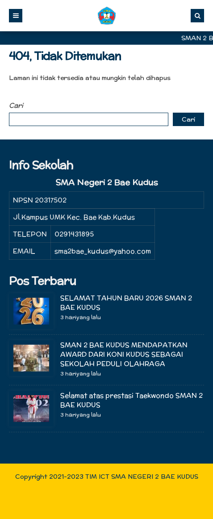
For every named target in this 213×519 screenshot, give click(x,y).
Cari (16, 105)
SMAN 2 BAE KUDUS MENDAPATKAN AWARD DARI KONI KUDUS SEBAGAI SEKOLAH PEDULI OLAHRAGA (124, 354)
